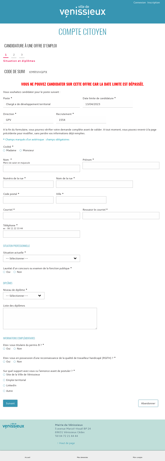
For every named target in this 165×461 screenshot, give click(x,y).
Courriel (9, 209)
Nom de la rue (65, 178)
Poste (7, 98)
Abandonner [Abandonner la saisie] (148, 403)
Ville (60, 194)
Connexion (139, 2)
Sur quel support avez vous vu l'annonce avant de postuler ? (39, 371)
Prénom (88, 159)
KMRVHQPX (38, 72)
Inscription (153, 2)
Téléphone (10, 225)
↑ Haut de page (66, 443)
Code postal (11, 194)
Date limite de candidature (99, 98)
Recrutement (65, 114)
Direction (9, 114)
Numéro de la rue (14, 178)
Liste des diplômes (14, 305)
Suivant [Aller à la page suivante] (10, 403)
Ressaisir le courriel (95, 209)
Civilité (8, 146)
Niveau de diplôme (15, 290)
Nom (7, 159)
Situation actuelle (14, 252)
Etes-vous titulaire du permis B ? (23, 345)
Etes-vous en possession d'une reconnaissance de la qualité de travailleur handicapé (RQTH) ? (59, 358)
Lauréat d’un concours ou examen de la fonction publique (37, 268)
